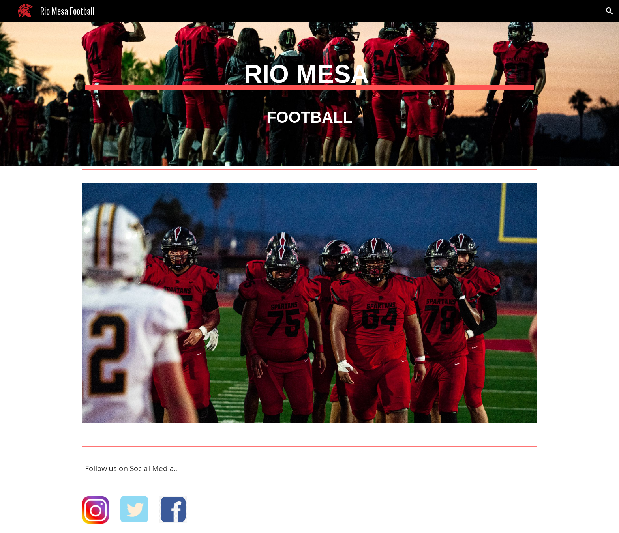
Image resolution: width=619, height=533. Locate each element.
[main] (309, 88)
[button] (609, 11)
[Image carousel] (309, 308)
